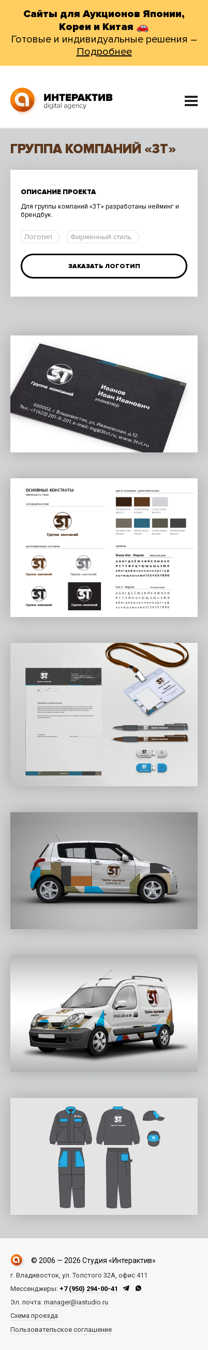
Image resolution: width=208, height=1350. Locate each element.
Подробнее (104, 52)
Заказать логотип (104, 266)
